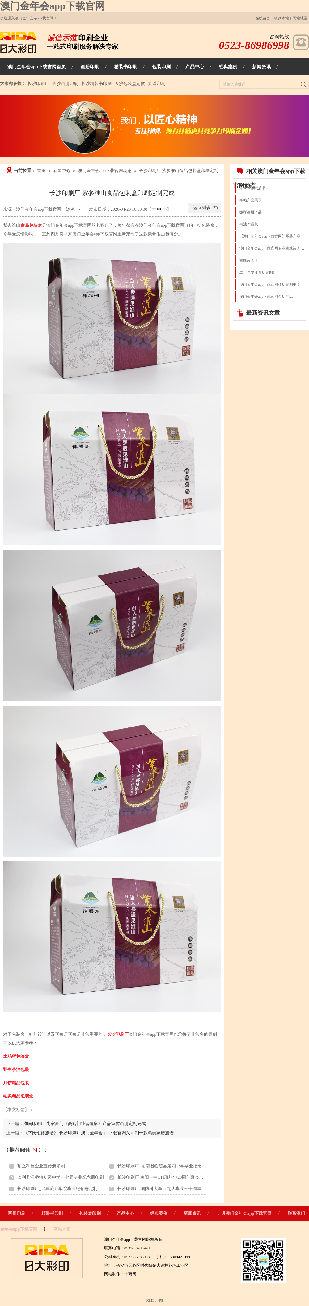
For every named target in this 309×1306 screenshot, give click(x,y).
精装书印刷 (52, 1213)
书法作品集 (248, 224)
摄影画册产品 (250, 212)
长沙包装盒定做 (130, 83)
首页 (41, 170)
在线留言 (262, 18)
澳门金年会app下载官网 (52, 5)
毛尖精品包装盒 (18, 1096)
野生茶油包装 (16, 1069)
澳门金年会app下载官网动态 (105, 170)
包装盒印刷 (90, 1213)
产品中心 (125, 1213)
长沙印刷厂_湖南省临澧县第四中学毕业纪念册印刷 (166, 1166)
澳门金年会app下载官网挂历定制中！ (269, 284)
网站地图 (300, 18)
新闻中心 (61, 170)
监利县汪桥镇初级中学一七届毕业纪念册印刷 (60, 1177)
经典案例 (158, 1213)
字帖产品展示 (250, 200)
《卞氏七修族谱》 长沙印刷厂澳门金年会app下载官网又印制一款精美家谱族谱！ (100, 1133)
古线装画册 (248, 260)
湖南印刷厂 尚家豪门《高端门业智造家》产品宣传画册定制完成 (84, 1123)
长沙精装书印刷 (96, 83)
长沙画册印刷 (65, 83)
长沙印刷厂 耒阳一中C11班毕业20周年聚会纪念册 (164, 1177)
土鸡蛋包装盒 (16, 1056)
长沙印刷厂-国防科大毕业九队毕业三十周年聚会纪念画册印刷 (176, 1188)
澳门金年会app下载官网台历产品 (266, 296)
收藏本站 (281, 18)
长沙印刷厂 (38, 83)
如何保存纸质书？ (254, 188)
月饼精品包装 (16, 1083)
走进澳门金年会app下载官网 (244, 1213)
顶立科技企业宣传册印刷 (41, 1166)
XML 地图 (154, 1300)
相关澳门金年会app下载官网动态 (269, 177)
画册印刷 (16, 1213)
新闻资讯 (192, 1213)
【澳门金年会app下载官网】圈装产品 (269, 236)
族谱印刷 (156, 83)
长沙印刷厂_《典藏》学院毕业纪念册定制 (57, 1188)
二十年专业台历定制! (256, 272)
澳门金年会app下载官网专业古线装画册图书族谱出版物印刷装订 (272, 248)
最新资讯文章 (258, 313)
